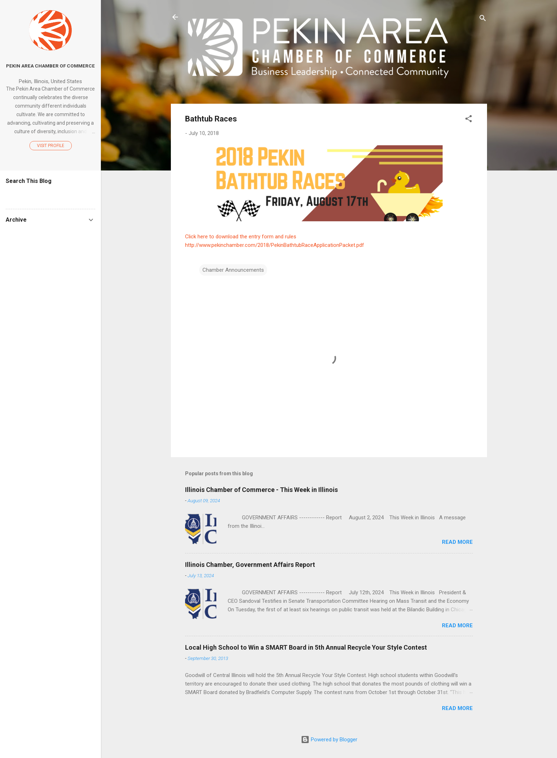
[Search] (482, 19)
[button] (468, 119)
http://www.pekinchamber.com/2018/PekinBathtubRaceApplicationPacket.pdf (274, 245)
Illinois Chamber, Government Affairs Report (250, 564)
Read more (457, 542)
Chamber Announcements (233, 270)
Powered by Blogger (329, 739)
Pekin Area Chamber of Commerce (50, 66)
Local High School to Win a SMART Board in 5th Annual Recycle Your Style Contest (306, 647)
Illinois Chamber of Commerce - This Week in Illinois (261, 489)
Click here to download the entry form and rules (240, 236)
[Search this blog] (50, 194)
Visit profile (50, 145)
